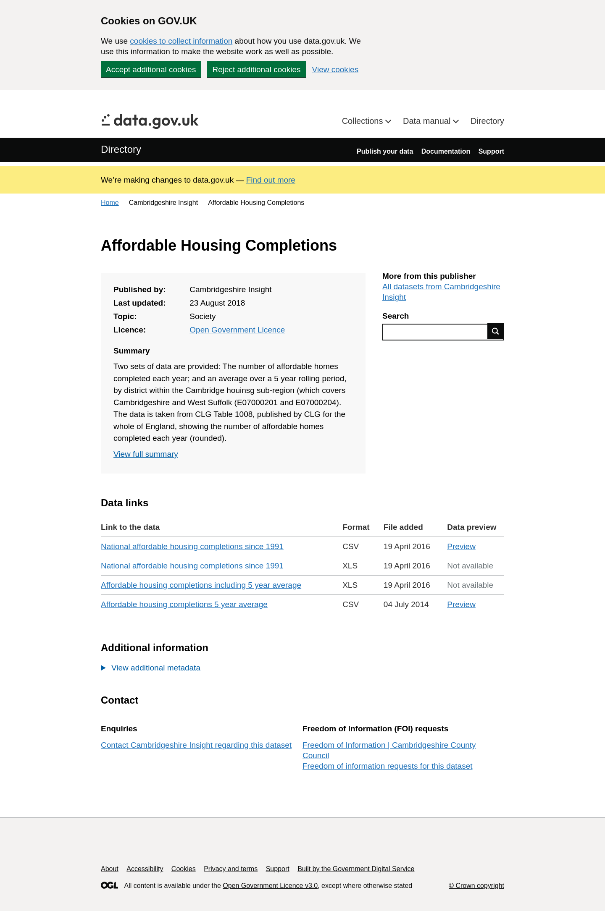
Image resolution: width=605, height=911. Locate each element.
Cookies (183, 868)
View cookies (335, 69)
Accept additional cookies (151, 69)
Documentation (445, 151)
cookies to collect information (181, 41)
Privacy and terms (231, 868)
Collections (363, 121)
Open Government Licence (237, 329)
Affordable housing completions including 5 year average (201, 585)
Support (491, 151)
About (109, 868)
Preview (461, 546)
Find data (495, 331)
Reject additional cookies (256, 69)
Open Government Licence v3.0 (270, 885)
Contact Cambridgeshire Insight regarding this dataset (196, 745)
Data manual (428, 121)
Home (110, 202)
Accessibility (144, 868)
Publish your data (385, 151)
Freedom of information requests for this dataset (387, 766)
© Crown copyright (476, 885)
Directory (487, 121)
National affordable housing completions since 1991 (192, 546)
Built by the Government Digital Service (355, 868)
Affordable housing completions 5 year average (184, 604)
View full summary (145, 454)
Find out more (270, 179)
